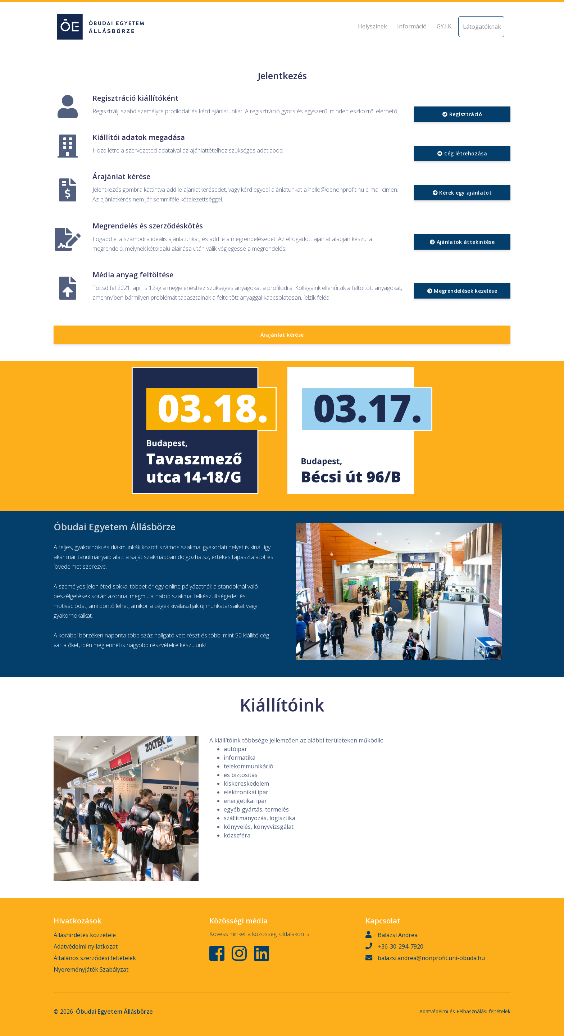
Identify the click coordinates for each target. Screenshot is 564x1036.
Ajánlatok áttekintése (462, 241)
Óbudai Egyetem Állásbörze (114, 1011)
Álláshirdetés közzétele (85, 935)
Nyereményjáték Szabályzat (91, 969)
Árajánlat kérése (282, 334)
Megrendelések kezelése (462, 290)
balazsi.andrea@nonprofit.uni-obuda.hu (431, 958)
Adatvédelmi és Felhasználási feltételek (464, 1011)
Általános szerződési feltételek (95, 958)
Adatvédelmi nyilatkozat (86, 946)
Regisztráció (462, 114)
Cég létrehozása (462, 153)
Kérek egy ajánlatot (462, 192)
